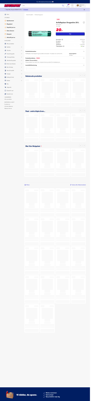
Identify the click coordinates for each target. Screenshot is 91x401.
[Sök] (41, 5)
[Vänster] (80, 75)
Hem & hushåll (29, 14)
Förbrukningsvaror (39, 14)
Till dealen (25, 9)
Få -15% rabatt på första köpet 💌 (45, 1)
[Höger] (84, 75)
